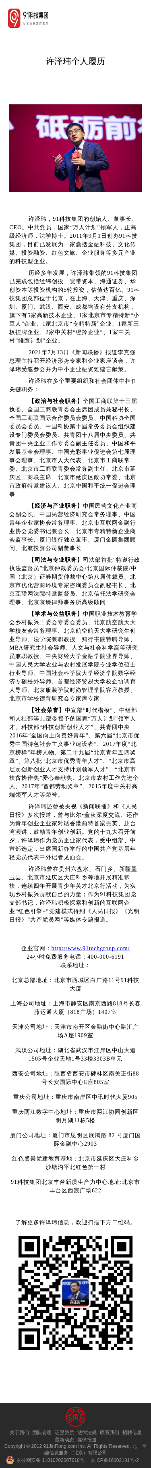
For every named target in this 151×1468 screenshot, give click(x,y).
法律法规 (87, 1432)
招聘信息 (132, 1432)
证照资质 (64, 1432)
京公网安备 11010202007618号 (45, 1460)
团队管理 (42, 1432)
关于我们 (19, 1432)
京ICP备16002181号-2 (115, 1460)
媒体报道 (87, 1440)
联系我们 (109, 1432)
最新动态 (64, 1440)
